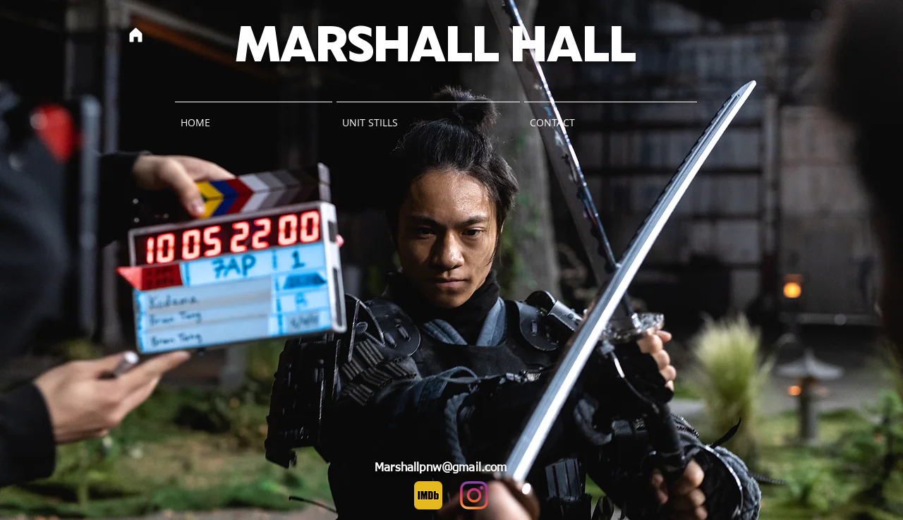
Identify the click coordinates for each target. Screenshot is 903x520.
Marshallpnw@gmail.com (441, 468)
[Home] (135, 34)
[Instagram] (474, 495)
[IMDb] (428, 495)
